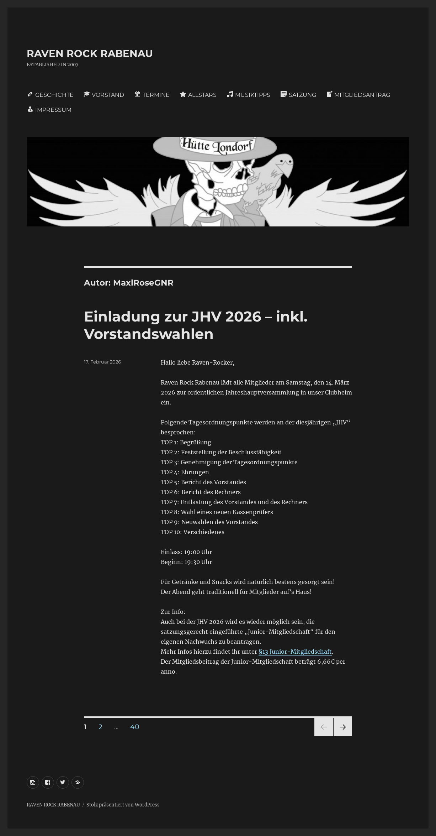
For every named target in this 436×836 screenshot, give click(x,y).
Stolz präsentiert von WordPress (123, 805)
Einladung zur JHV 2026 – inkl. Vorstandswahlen (195, 325)
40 (137, 726)
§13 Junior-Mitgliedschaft (295, 651)
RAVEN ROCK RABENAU (90, 53)
